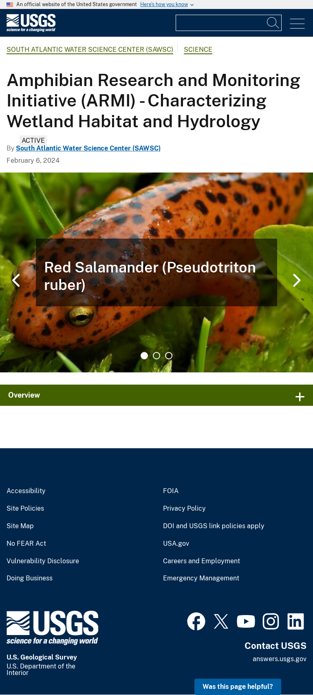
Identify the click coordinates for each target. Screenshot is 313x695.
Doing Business (30, 578)
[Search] (273, 23)
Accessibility (26, 491)
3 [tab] (168, 355)
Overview (24, 395)
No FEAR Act (26, 543)
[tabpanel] (156, 272)
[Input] (229, 23)
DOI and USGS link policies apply (214, 526)
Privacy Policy (184, 508)
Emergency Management (201, 578)
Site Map (20, 526)
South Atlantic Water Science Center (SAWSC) (90, 49)
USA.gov (176, 543)
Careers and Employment (201, 561)
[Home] (31, 30)
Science (198, 49)
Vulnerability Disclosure (43, 561)
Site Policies (25, 508)
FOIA (171, 491)
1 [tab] (144, 355)
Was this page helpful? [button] (238, 687)
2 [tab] (156, 355)
